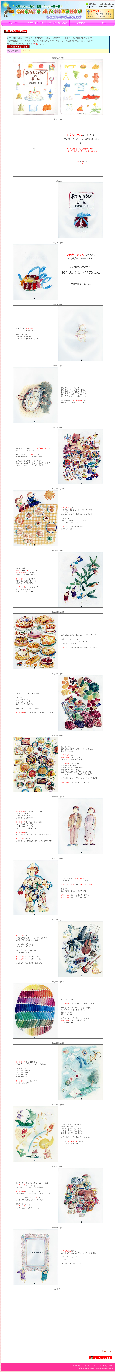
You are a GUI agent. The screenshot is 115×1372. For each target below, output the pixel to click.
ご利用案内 (80, 23)
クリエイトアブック (35, 23)
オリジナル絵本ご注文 (58, 23)
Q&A (104, 23)
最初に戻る (107, 1351)
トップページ (12, 23)
